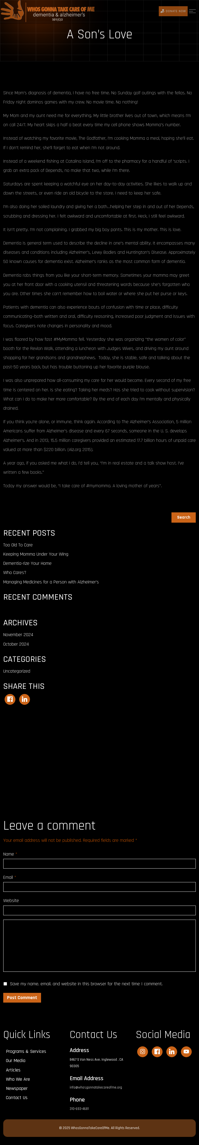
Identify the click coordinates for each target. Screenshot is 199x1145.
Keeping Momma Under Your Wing (35, 554)
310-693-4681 (79, 1109)
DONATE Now (173, 11)
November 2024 (18, 635)
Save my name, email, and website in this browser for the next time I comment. (86, 984)
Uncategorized (16, 671)
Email (9, 877)
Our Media (15, 1060)
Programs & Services (26, 1051)
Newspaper (17, 1088)
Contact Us (17, 1097)
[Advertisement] (99, 753)
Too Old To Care (18, 545)
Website (11, 900)
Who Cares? (14, 572)
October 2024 (16, 644)
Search (9, 509)
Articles (13, 1070)
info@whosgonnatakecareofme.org (96, 1087)
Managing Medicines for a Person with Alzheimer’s (51, 582)
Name (10, 854)
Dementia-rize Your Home (27, 563)
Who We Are (18, 1079)
